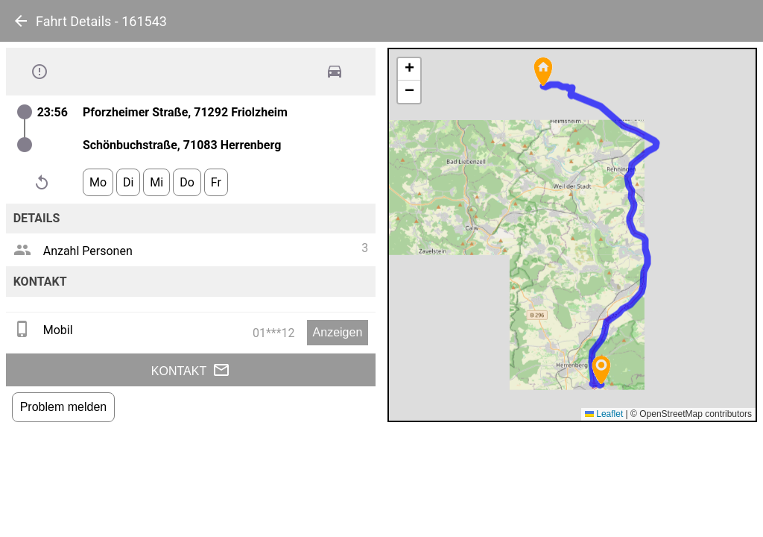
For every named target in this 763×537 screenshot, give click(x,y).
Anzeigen (338, 332)
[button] (543, 71)
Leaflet (604, 414)
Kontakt (190, 370)
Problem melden (63, 407)
